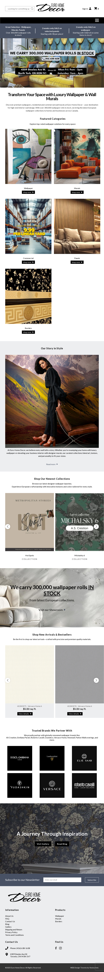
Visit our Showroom (52, 609)
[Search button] (32, 8)
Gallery (8, 927)
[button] (97, 20)
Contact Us (10, 921)
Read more (52, 464)
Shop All (52, 70)
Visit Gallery (43, 844)
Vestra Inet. (94, 968)
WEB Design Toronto (78, 968)
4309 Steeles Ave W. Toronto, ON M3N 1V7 (20, 955)
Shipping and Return (13, 929)
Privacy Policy (11, 932)
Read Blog (62, 844)
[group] (29, 528)
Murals (58, 918)
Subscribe (92, 880)
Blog (7, 924)
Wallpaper (59, 916)
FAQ (7, 918)
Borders (58, 921)
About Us (9, 916)
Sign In (87, 8)
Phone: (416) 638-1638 (20, 948)
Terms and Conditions (14, 935)
